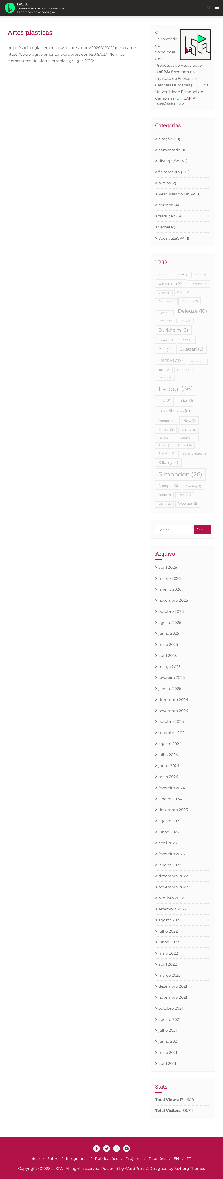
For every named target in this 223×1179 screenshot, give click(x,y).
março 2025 (169, 666)
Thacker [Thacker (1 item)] (184, 495)
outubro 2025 (171, 611)
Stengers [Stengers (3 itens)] (168, 486)
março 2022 (169, 975)
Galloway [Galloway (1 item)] (166, 340)
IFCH (197, 85)
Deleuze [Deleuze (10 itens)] (192, 311)
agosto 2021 (169, 1019)
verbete (165, 227)
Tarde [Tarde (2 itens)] (165, 494)
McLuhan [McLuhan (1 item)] (188, 430)
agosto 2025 (169, 622)
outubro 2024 (171, 721)
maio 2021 (167, 1052)
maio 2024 (168, 777)
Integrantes (76, 1158)
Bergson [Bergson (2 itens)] (198, 284)
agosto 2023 (169, 821)
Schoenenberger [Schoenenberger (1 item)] (195, 453)
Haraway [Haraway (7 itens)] (171, 360)
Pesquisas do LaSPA (177, 194)
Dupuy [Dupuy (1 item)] (185, 320)
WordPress (135, 1168)
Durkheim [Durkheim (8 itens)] (173, 330)
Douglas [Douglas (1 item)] (165, 320)
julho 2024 (168, 755)
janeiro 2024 (170, 799)
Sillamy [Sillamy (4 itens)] (168, 462)
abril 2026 (167, 567)
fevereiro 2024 (171, 788)
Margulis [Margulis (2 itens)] (167, 420)
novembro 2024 (173, 711)
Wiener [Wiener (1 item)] (165, 504)
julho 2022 (168, 931)
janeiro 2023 (169, 865)
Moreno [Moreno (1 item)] (165, 437)
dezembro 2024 (173, 699)
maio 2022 (168, 953)
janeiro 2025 (169, 688)
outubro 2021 (170, 1008)
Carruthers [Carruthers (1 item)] (166, 301)
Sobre (52, 1158)
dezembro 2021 (172, 986)
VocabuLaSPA (171, 238)
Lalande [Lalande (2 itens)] (185, 369)
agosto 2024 (170, 744)
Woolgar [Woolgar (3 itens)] (187, 503)
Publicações (106, 1158)
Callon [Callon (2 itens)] (183, 292)
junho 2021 (168, 1041)
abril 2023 (167, 843)
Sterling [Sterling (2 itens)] (193, 486)
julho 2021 (167, 1030)
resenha (165, 205)
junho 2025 (168, 633)
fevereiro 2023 (171, 854)
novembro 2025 (173, 600)
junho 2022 (168, 942)
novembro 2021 (172, 997)
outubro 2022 (171, 898)
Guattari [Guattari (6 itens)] (191, 349)
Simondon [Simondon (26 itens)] (180, 474)
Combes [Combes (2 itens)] (190, 301)
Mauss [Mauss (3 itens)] (166, 429)
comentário (169, 150)
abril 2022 (167, 964)
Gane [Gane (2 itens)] (186, 340)
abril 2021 (167, 1063)
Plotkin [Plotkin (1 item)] (165, 445)
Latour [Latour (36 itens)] (176, 389)
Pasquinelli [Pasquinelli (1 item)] (187, 437)
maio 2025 (168, 644)
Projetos (133, 1158)
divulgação (168, 161)
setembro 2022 (172, 909)
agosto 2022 (169, 920)
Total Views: (167, 1099)
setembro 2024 (172, 732)
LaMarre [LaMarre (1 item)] (165, 377)
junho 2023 (168, 832)
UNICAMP (185, 98)
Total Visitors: (168, 1110)
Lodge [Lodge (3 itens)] (185, 400)
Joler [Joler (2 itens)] (164, 369)
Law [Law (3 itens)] (164, 400)
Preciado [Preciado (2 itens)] (167, 453)
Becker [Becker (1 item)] (201, 274)
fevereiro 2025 (171, 677)
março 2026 (169, 578)
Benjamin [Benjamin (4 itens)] (171, 283)
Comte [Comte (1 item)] (164, 313)
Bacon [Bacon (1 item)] (164, 274)
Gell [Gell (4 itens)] (165, 349)
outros (164, 183)
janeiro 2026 (169, 589)
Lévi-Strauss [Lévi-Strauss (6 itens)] (174, 410)
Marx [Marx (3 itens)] (189, 420)
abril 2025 (167, 655)
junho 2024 (168, 765)
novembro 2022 (173, 887)
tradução (166, 216)
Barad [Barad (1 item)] (182, 274)
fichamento (169, 172)
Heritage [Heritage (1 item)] (197, 361)
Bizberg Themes (189, 1168)
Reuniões (157, 1158)
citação (165, 139)
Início (34, 1158)
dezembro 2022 (173, 876)
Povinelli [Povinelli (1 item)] (185, 445)
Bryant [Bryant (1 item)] (164, 292)
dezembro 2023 (173, 810)
